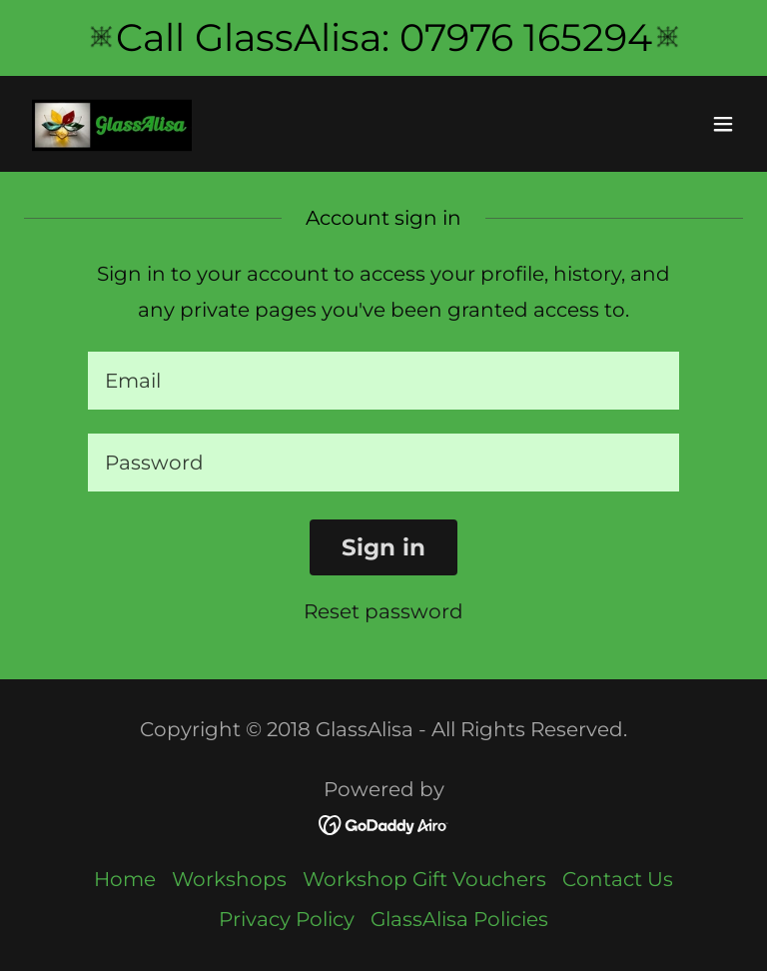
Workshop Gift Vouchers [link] (424, 879)
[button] (723, 124)
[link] (112, 124)
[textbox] (383, 381)
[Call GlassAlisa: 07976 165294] (383, 38)
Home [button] (125, 879)
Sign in (383, 547)
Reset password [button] (383, 611)
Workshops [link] (229, 879)
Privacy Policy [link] (287, 919)
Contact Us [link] (617, 879)
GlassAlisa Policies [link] (459, 919)
